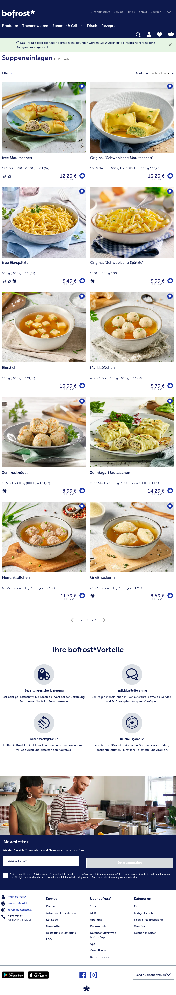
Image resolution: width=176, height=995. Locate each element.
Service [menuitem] (118, 12)
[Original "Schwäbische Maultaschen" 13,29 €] (132, 134)
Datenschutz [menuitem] (98, 924)
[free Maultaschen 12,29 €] (44, 134)
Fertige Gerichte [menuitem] (144, 910)
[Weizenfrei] (9, 176)
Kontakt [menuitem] (51, 904)
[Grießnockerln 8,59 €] (132, 554)
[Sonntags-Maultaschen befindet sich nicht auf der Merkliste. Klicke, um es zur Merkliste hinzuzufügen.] (169, 402)
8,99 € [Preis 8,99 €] (69, 491)
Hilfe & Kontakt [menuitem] (137, 12)
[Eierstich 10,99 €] (44, 344)
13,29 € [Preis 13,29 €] (155, 176)
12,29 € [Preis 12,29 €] (67, 176)
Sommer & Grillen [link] (67, 26)
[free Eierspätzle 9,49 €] (44, 239)
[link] (18, 14)
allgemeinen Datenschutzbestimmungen (100, 875)
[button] (162, 12)
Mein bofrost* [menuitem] (14, 895)
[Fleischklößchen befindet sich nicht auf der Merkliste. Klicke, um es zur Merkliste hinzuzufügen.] (81, 507)
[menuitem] (10, 25)
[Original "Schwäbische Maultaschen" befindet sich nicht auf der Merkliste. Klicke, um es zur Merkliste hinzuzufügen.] (169, 87)
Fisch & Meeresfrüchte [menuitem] (149, 917)
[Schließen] (170, 45)
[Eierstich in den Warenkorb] (82, 386)
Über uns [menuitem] (96, 917)
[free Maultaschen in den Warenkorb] (82, 176)
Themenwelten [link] (35, 26)
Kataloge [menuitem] (52, 917)
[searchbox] (4, 35)
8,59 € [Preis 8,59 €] (157, 596)
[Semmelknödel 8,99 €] (44, 449)
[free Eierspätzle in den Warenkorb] (82, 281)
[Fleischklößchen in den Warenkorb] (82, 596)
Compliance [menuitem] (98, 948)
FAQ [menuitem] (49, 937)
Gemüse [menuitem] (139, 924)
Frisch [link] (92, 26)
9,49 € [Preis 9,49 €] (69, 281)
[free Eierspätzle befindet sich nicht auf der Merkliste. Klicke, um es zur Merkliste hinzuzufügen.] (81, 192)
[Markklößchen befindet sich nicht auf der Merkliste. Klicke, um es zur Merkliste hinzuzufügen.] (169, 297)
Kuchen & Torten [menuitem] (145, 930)
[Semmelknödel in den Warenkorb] (82, 491)
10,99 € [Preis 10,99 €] (67, 386)
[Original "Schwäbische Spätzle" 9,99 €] (132, 239)
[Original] (170, 176)
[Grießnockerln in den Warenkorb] (170, 596)
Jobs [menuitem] (93, 904)
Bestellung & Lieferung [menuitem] (61, 930)
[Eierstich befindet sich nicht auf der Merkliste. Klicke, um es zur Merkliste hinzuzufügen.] (81, 297)
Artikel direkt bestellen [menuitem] (61, 910)
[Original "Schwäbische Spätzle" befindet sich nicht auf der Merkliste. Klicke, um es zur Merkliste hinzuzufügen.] (169, 192)
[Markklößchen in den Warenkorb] (170, 386)
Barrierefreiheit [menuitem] (100, 954)
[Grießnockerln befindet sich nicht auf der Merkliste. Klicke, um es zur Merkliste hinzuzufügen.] (169, 507)
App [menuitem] (92, 941)
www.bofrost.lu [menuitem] (15, 902)
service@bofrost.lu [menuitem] (17, 908)
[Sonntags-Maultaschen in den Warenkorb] (170, 491)
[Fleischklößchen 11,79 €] (44, 554)
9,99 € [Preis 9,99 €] (157, 281)
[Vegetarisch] (14, 281)
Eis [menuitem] (136, 904)
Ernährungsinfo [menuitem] (100, 12)
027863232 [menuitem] (12, 915)
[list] (88, 712)
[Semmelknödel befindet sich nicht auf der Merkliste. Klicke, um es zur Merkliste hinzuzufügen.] (81, 402)
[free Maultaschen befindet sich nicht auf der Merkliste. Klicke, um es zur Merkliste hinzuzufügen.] (81, 87)
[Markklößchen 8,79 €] (132, 344)
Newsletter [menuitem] (53, 924)
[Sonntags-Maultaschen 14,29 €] (132, 449)
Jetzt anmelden (130, 861)
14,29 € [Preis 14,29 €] (155, 491)
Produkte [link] (10, 26)
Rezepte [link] (108, 26)
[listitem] (44, 686)
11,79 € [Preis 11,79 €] (68, 596)
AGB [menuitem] (93, 910)
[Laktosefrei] (4, 176)
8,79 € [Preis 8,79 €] (157, 386)
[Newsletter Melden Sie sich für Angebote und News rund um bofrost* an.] (88, 862)
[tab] (148, 34)
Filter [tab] (10, 73)
